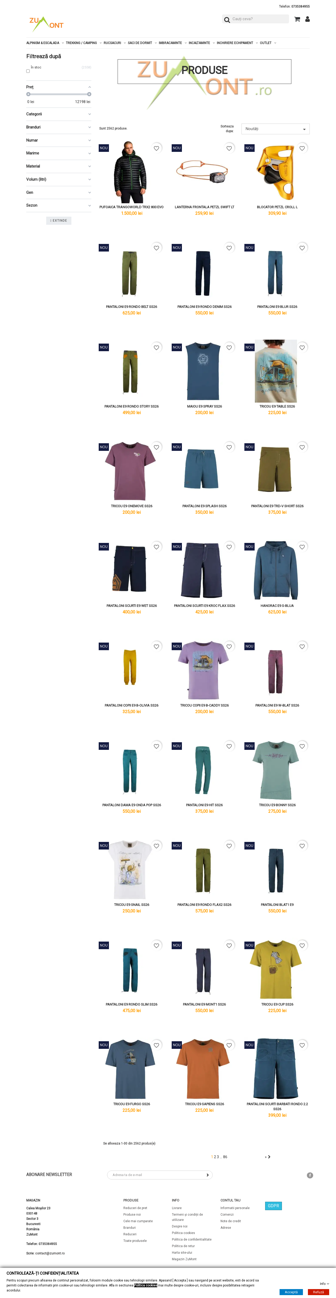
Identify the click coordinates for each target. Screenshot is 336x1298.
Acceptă (291, 1292)
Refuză (318, 1292)
